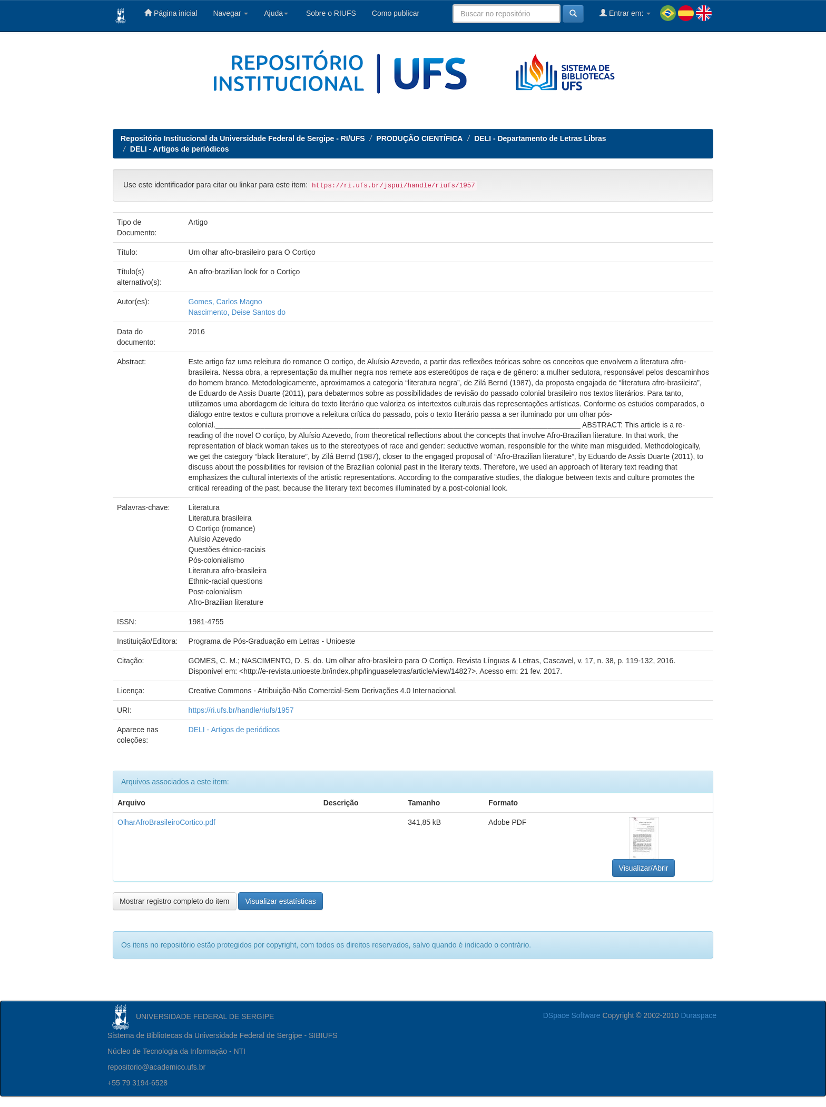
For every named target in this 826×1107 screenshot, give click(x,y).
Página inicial (170, 12)
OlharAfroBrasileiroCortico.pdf (166, 822)
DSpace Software (572, 1015)
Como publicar (395, 13)
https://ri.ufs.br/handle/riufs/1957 (241, 710)
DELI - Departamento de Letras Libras (540, 138)
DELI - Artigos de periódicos (179, 149)
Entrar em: (625, 12)
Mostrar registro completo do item (175, 901)
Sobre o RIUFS (330, 13)
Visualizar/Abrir (643, 868)
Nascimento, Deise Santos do (237, 312)
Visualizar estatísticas (280, 901)
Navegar (230, 13)
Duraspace (698, 1015)
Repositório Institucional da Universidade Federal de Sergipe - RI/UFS (243, 138)
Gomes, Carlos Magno (225, 301)
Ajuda (276, 13)
